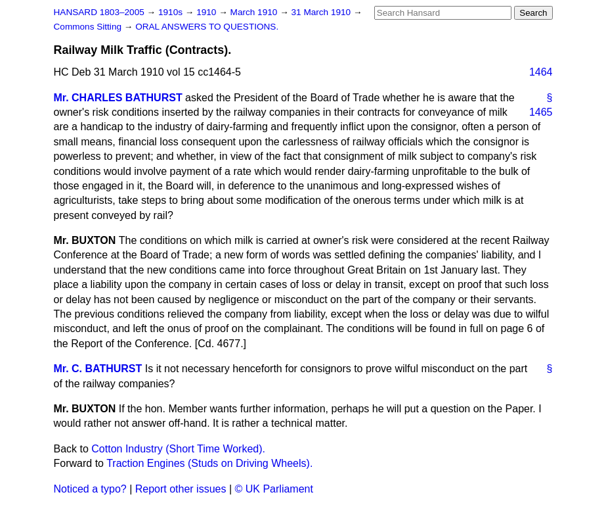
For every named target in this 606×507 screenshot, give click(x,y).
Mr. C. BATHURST (98, 368)
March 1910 (255, 12)
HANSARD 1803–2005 (99, 12)
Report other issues (181, 489)
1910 (207, 12)
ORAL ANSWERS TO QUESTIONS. (206, 27)
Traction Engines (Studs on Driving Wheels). (209, 463)
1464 (541, 72)
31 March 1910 (322, 12)
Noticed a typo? (90, 489)
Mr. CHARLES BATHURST (118, 97)
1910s (171, 12)
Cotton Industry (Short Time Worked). (178, 448)
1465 (541, 112)
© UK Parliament (274, 489)
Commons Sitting (89, 27)
